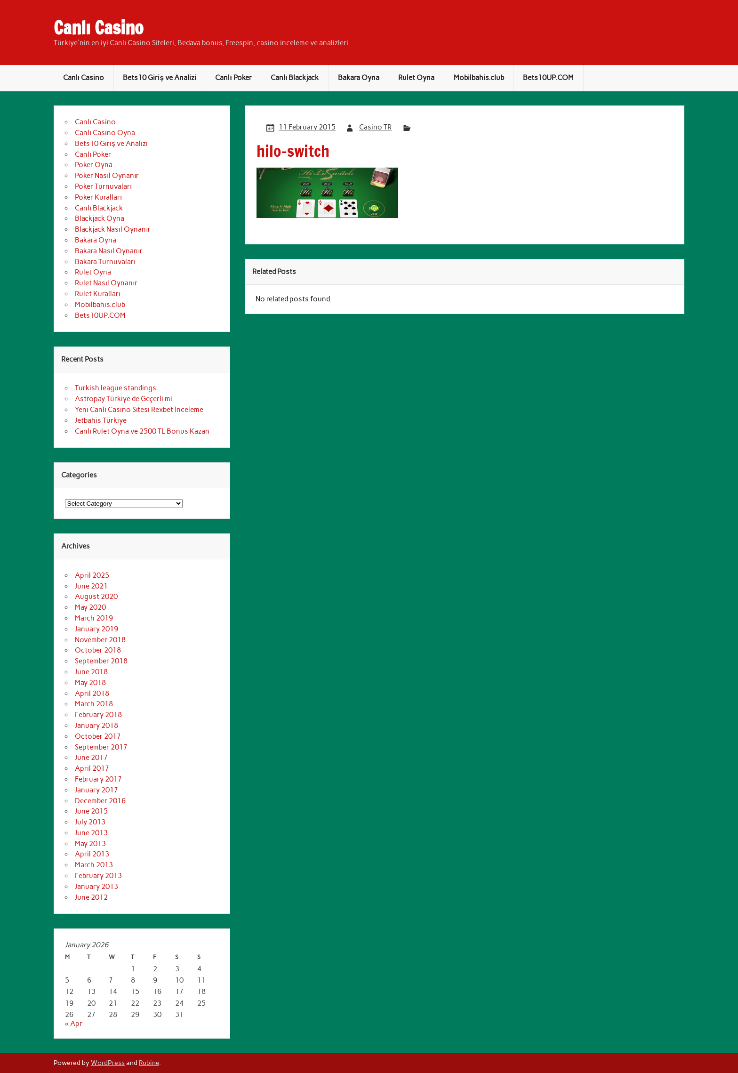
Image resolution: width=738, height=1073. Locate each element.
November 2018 (100, 640)
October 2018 (98, 650)
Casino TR (375, 127)
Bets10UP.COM (548, 77)
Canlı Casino (99, 27)
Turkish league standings (115, 388)
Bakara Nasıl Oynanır (109, 251)
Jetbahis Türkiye (101, 420)
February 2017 (98, 779)
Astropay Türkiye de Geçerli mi (123, 399)
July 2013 (90, 822)
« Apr (73, 1023)
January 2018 (96, 725)
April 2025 (92, 575)
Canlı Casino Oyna (105, 133)
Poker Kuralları (98, 197)
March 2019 (94, 618)
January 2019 (96, 629)
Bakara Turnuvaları (105, 262)
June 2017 (91, 757)
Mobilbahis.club (479, 77)
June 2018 (91, 672)
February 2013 (98, 875)
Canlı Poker (233, 77)
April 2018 (92, 693)
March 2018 (94, 704)
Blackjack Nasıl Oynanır (113, 229)
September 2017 (101, 747)
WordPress (108, 1062)
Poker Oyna (93, 165)
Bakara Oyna (358, 77)
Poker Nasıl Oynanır (107, 175)
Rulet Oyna (416, 77)
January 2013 (96, 886)
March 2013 (94, 865)
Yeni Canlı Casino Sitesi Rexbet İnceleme (139, 409)
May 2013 (90, 843)
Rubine (149, 1062)
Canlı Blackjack (295, 77)
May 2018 (90, 682)
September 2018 (101, 661)
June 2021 (91, 586)
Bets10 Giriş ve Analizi (159, 77)
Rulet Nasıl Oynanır (106, 283)
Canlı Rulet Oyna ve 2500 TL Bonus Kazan (142, 431)
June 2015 (91, 811)
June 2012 (91, 897)
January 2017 (96, 790)
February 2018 (98, 714)
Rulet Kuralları (97, 294)
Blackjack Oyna (99, 218)
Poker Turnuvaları (103, 186)
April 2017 (92, 768)
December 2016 (100, 801)
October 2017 (98, 736)
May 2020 (90, 607)
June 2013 (91, 833)
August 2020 (96, 596)
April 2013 (92, 854)
